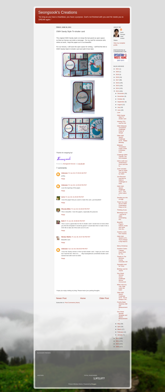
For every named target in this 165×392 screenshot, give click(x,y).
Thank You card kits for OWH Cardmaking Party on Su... (122, 204)
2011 (117, 341)
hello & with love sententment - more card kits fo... (122, 163)
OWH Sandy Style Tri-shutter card (121, 117)
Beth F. (63, 221)
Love (118, 112)
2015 (117, 85)
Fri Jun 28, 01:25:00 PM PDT (75, 197)
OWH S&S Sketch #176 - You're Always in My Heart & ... (122, 240)
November (120, 96)
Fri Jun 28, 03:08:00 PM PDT (76, 221)
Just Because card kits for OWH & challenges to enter (122, 180)
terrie (63, 197)
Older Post (104, 298)
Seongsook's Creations (57, 12)
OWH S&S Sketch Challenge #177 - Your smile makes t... (122, 190)
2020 (117, 71)
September (121, 102)
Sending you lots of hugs (122, 198)
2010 (117, 344)
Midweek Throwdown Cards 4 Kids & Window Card (122, 148)
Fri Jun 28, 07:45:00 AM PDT (77, 173)
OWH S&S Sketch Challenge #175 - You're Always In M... (122, 296)
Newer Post (61, 298)
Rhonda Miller (66, 209)
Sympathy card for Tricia (122, 265)
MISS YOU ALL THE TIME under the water (122, 287)
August (119, 104)
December (120, 93)
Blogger (93, 384)
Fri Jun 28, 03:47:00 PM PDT (81, 237)
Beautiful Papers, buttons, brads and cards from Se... (122, 225)
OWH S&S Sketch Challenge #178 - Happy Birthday (122, 139)
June (119, 110)
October (120, 99)
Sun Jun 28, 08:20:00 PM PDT (78, 249)
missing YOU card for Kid (121, 122)
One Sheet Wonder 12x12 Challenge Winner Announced (121, 278)
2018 (117, 77)
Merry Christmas (122, 246)
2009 (117, 346)
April (119, 326)
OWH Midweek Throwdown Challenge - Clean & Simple (122, 129)
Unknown (64, 173)
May (118, 324)
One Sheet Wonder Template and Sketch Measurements (122, 316)
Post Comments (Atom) (72, 302)
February (120, 332)
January (120, 335)
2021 (117, 69)
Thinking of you (122, 210)
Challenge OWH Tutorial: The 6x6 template (122, 156)
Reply (63, 179)
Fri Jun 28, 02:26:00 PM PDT (80, 209)
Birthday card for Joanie (122, 269)
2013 (117, 91)
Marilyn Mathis (66, 237)
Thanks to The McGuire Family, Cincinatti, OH (122, 259)
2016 (117, 83)
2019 (117, 74)
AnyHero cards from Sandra (121, 232)
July (118, 107)
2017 (117, 80)
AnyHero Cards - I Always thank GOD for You (122, 251)
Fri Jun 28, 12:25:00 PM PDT (77, 185)
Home (83, 298)
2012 (117, 338)
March (119, 329)
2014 (117, 88)
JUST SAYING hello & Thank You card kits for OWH (122, 171)
